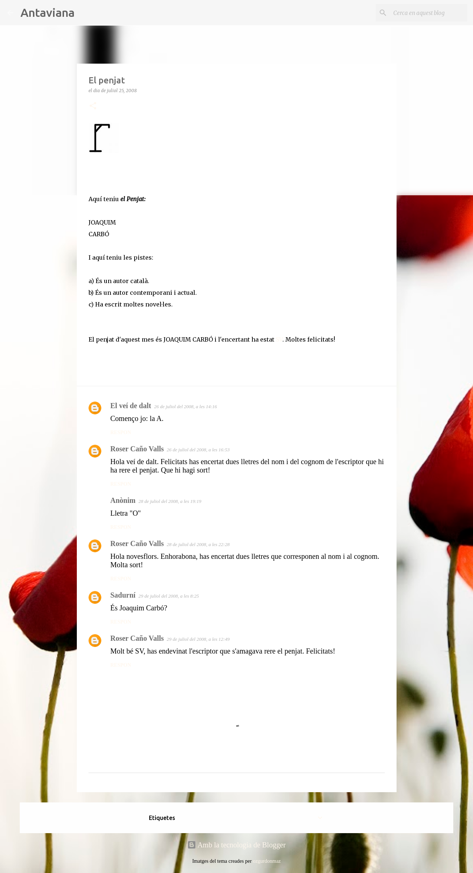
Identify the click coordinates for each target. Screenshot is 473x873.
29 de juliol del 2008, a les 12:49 (198, 639)
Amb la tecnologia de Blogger (236, 845)
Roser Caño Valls (137, 449)
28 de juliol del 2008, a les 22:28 (198, 544)
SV (278, 339)
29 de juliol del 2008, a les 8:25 (168, 596)
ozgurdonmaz (267, 861)
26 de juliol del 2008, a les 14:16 (185, 406)
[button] (93, 106)
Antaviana (47, 12)
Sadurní (123, 595)
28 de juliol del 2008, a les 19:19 (169, 501)
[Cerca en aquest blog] (428, 13)
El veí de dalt (130, 406)
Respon (120, 432)
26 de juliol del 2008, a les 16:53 (198, 449)
